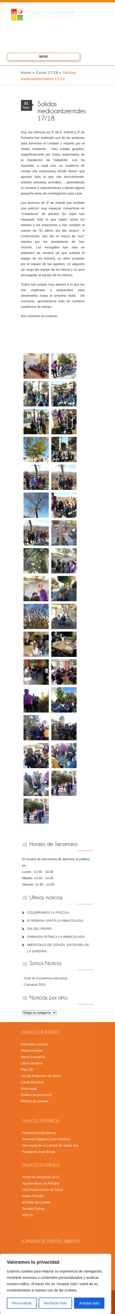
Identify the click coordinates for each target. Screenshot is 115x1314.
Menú (36, 57)
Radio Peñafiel (33, 1196)
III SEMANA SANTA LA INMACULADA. (55, 920)
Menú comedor (32, 1050)
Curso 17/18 (47, 73)
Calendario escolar (34, 1044)
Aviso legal (29, 1088)
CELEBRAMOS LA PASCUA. (48, 912)
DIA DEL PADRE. (40, 929)
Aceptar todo (89, 1303)
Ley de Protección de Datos (41, 1076)
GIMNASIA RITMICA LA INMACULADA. (56, 937)
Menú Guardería (33, 1057)
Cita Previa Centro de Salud (42, 1190)
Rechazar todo (55, 1303)
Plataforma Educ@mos (39, 1133)
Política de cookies (34, 1101)
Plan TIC (27, 1069)
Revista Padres (33, 1209)
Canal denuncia (32, 1082)
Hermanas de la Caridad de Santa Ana (50, 1145)
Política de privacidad (36, 1095)
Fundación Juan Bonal (38, 1152)
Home (26, 73)
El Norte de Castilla (36, 1202)
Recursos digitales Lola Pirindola (46, 1139)
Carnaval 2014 (34, 984)
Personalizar (22, 1303)
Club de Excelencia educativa (45, 978)
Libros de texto (31, 1063)
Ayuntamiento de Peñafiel (41, 1183)
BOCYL (27, 1215)
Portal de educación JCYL (41, 1177)
